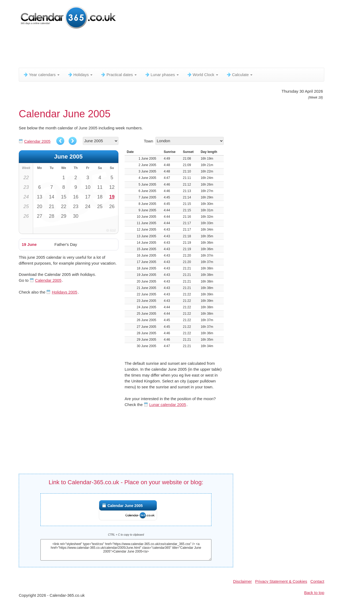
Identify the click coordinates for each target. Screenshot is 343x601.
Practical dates (118, 74)
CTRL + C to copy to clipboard (126, 534)
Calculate (239, 74)
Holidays (80, 74)
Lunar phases (162, 74)
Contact (317, 581)
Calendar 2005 (37, 141)
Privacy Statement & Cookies (281, 581)
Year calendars (41, 74)
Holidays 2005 (64, 292)
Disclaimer (242, 581)
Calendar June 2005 (125, 506)
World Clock (202, 74)
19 (111, 197)
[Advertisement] (149, 49)
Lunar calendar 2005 (167, 404)
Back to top (314, 592)
